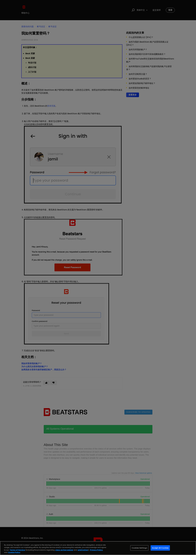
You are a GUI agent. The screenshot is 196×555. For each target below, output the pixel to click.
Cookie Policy (14, 552)
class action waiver (64, 550)
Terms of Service (17, 550)
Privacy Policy (96, 550)
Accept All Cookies (160, 548)
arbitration (83, 550)
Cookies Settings (139, 548)
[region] (98, 548)
